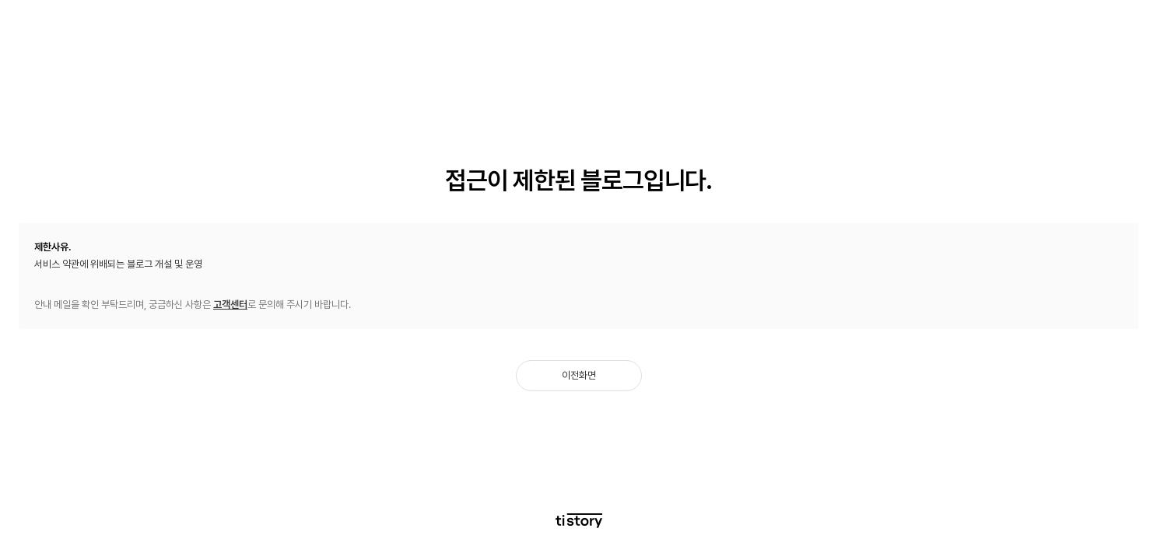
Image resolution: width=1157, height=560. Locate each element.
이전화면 (579, 375)
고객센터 (230, 304)
